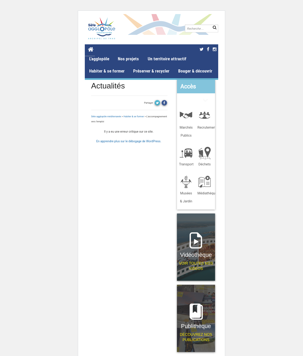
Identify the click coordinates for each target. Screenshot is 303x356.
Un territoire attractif (167, 59)
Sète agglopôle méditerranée (106, 116)
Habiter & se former (107, 71)
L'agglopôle (99, 59)
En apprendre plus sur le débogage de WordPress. (128, 141)
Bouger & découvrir (195, 71)
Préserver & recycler (151, 71)
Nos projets (128, 59)
